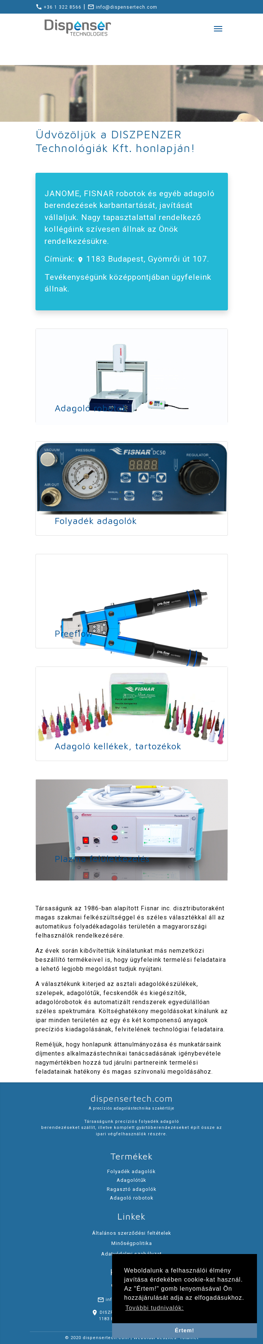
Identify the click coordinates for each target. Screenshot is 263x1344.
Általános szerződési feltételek (131, 1233)
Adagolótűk (131, 1180)
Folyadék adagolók (96, 520)
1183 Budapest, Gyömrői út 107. (146, 259)
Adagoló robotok (91, 408)
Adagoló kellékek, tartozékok (118, 746)
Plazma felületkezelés (102, 858)
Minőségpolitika (131, 1243)
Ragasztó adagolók (132, 1189)
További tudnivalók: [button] (154, 1308)
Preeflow (74, 633)
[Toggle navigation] (218, 28)
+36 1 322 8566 (58, 7)
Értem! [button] (184, 1330)
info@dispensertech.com (122, 7)
